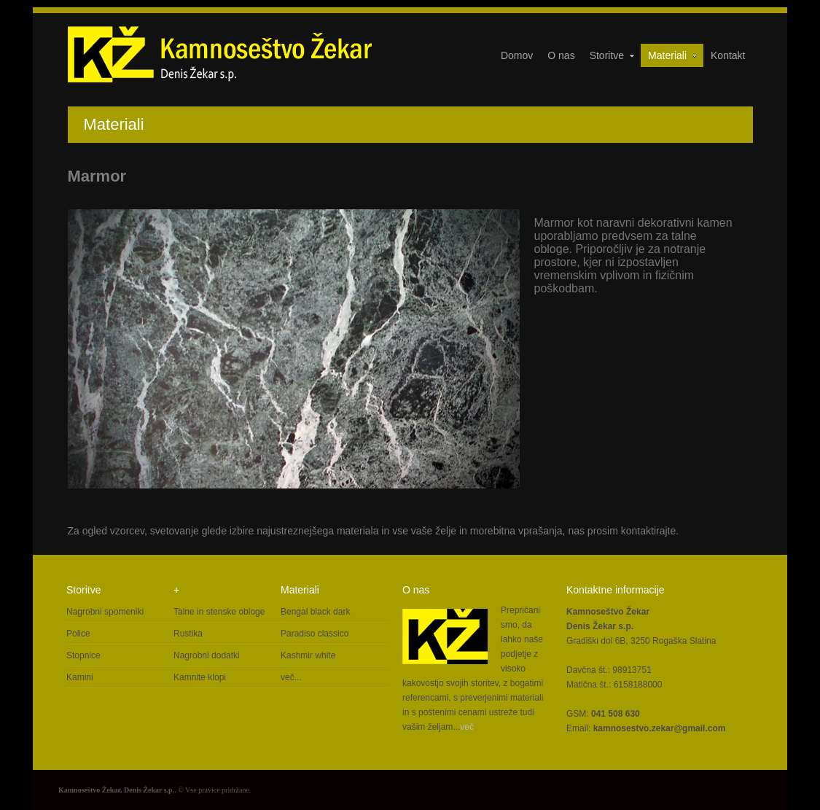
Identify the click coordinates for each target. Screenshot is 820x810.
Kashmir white (308, 655)
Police (78, 633)
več (467, 727)
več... (291, 677)
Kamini (79, 677)
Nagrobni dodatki (206, 655)
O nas (560, 55)
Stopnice (83, 655)
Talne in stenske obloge (219, 612)
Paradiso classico (314, 633)
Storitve (613, 55)
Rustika (188, 633)
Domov (517, 55)
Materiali (673, 55)
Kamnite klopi (199, 677)
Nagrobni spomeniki (105, 612)
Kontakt (728, 55)
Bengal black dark (315, 612)
